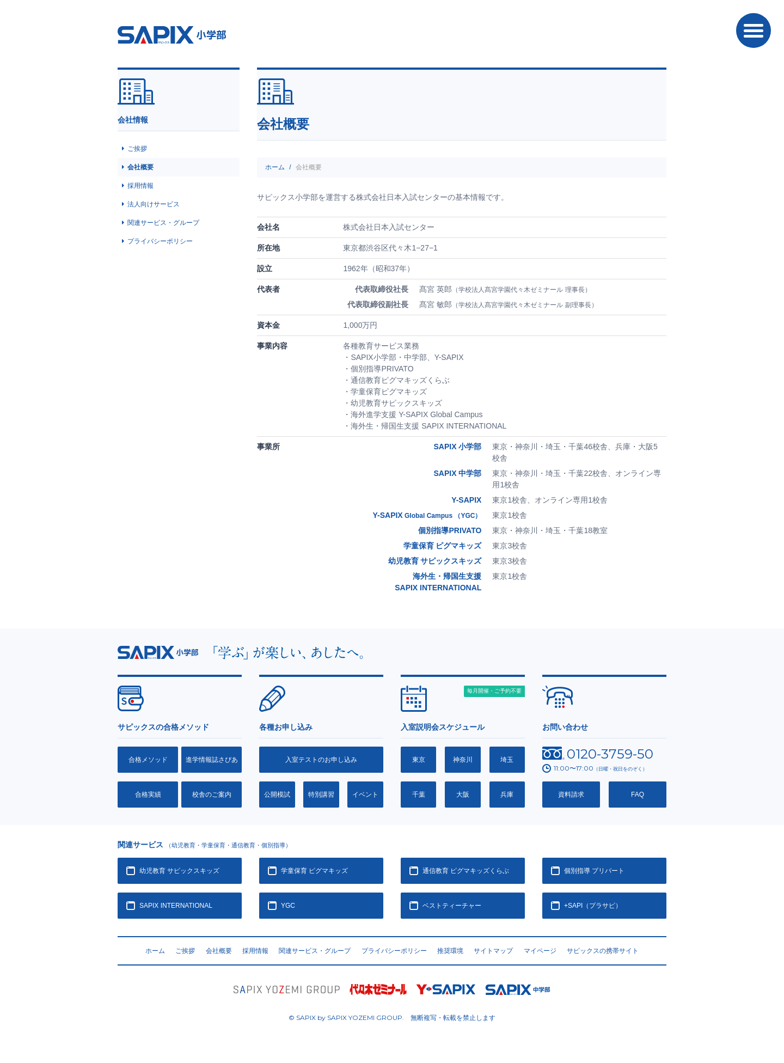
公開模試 (277, 794)
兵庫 (506, 794)
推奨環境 (450, 951)
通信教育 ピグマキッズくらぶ (465, 871)
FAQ (637, 794)
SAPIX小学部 (172, 35)
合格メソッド (148, 759)
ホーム (275, 167)
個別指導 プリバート (594, 871)
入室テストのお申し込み (321, 759)
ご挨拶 (137, 148)
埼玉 (506, 759)
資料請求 (571, 794)
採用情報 (140, 186)
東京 (418, 759)
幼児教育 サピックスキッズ (435, 561)
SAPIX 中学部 (457, 473)
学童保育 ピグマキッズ (442, 545)
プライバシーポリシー (160, 241)
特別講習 (321, 794)
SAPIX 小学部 (457, 446)
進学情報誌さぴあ (212, 759)
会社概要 (140, 167)
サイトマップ (493, 951)
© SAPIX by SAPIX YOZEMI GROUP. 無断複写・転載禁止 (392, 1018)
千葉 (418, 794)
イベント (365, 794)
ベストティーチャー (451, 905)
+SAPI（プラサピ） (593, 905)
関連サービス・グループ (163, 223)
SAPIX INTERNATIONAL (175, 905)
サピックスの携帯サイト (603, 951)
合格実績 (148, 794)
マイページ (540, 951)
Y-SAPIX (466, 500)
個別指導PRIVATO (449, 530)
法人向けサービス (153, 204)
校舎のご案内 (211, 794)
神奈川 (463, 759)
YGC (288, 905)
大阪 (462, 794)
